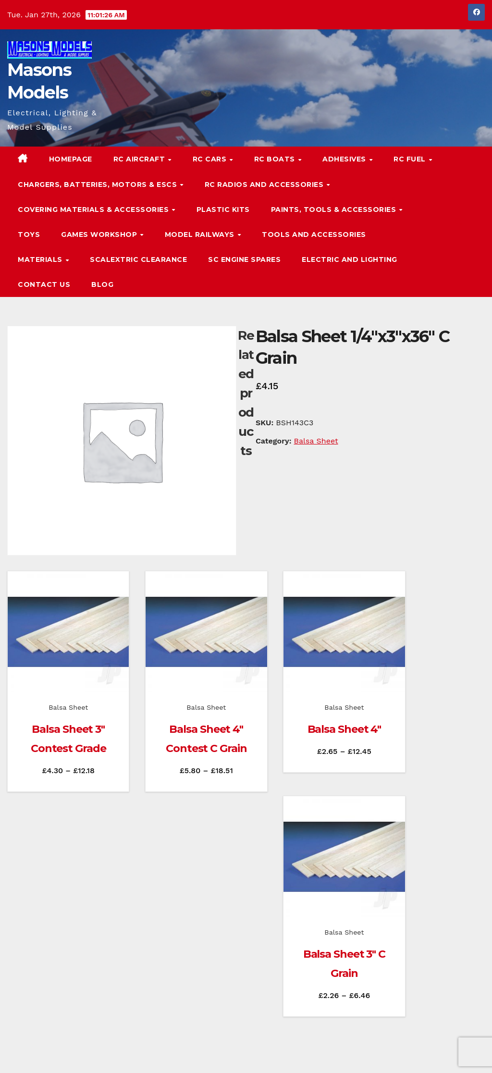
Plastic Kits (223, 209)
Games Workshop (100, 234)
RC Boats (275, 159)
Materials (41, 259)
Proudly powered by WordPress (55, 1053)
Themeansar (191, 1053)
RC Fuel (411, 159)
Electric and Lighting (349, 259)
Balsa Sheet (316, 440)
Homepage (70, 159)
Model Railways (201, 234)
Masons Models (71, 985)
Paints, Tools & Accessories (334, 209)
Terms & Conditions (455, 1053)
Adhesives (345, 159)
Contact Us (44, 284)
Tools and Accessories (314, 234)
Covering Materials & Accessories (94, 209)
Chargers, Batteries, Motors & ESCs (98, 184)
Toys (29, 234)
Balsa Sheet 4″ (307, 712)
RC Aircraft (140, 159)
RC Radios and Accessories (265, 184)
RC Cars (211, 159)
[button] (458, 221)
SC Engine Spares (244, 259)
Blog (102, 284)
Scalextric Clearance (138, 259)
